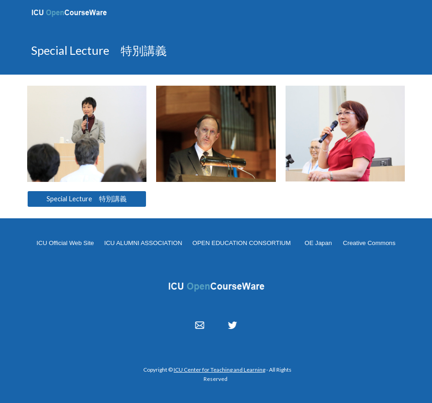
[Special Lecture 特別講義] (87, 199)
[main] (216, 50)
